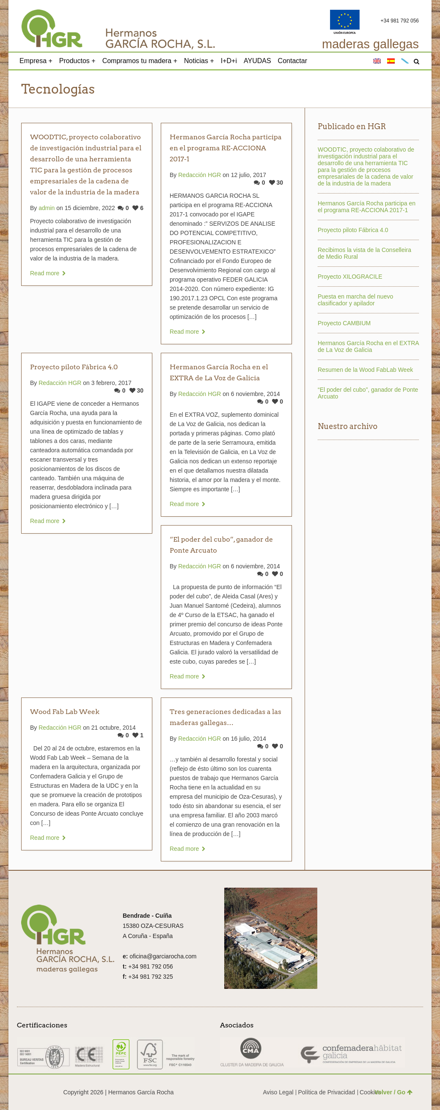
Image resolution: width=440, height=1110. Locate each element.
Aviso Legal (278, 1092)
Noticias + (199, 60)
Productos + (77, 60)
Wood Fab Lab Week (64, 712)
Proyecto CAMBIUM (344, 323)
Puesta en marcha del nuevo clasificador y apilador (355, 300)
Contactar (292, 60)
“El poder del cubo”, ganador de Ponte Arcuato (368, 393)
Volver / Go (393, 1092)
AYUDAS (257, 60)
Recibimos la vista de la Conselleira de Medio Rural (364, 253)
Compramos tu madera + (139, 60)
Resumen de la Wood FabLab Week (365, 369)
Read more (44, 273)
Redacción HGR (199, 175)
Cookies (370, 1092)
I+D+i (229, 60)
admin (46, 208)
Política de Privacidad (326, 1092)
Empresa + (35, 60)
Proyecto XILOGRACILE (350, 276)
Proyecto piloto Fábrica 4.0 (74, 367)
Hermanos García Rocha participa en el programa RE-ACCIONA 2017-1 (226, 148)
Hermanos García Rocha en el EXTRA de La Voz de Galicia (368, 346)
